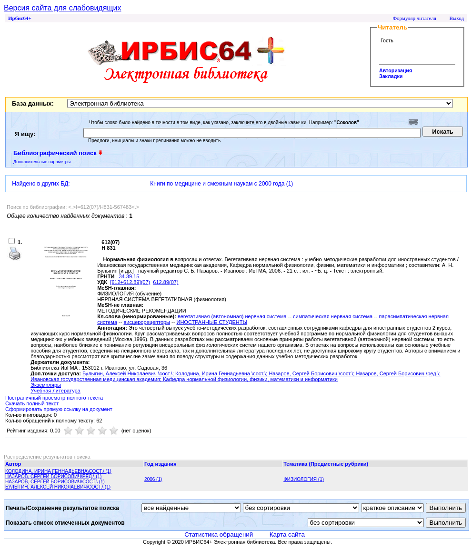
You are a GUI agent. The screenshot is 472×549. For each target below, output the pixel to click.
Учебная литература (55, 390)
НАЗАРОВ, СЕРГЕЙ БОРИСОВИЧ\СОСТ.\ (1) (55, 481)
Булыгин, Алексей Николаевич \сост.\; (128, 373)
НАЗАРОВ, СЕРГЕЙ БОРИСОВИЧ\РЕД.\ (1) (53, 476)
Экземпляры (45, 385)
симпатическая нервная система (332, 316)
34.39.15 (129, 276)
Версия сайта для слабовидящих (62, 8)
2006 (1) (153, 479)
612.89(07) (165, 282)
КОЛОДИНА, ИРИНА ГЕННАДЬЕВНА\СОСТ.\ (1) (58, 471)
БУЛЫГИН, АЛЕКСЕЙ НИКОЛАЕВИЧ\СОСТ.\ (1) (57, 487)
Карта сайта (287, 534)
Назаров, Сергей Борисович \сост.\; (312, 373)
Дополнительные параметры (41, 161)
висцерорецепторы (146, 322)
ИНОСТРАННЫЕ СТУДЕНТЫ (211, 322)
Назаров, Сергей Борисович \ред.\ (397, 373)
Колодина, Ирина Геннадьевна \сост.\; (222, 373)
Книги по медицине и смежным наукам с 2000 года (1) (221, 183)
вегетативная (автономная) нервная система (232, 316)
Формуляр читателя (414, 18)
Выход (456, 18)
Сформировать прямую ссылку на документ (58, 409)
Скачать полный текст (32, 403)
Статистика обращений (218, 534)
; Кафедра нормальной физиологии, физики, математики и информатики (249, 379)
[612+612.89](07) (130, 282)
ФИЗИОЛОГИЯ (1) (303, 479)
